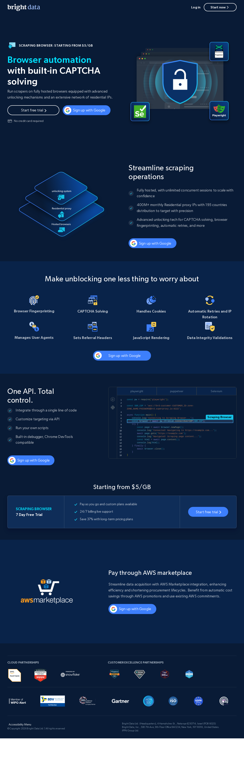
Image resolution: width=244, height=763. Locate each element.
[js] (113, 399)
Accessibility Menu (20, 724)
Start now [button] (220, 7)
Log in (195, 7)
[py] (113, 407)
